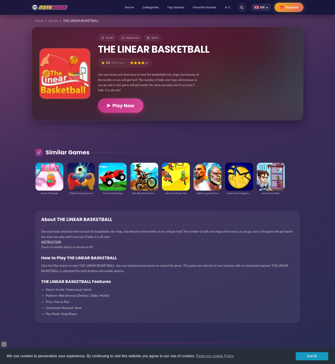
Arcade (53, 21)
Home (129, 7)
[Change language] (261, 7)
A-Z (227, 7)
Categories (150, 7)
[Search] (242, 7)
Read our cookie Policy (215, 356)
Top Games (175, 7)
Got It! (312, 356)
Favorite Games (205, 7)
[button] (131, 62)
